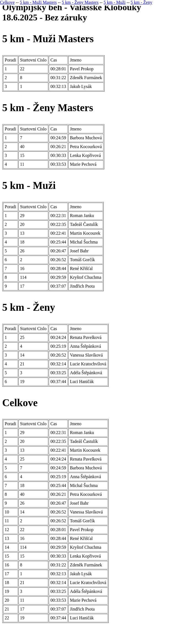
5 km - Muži (115, 2)
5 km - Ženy (141, 2)
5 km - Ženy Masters (80, 2)
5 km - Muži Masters (38, 2)
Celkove (7, 2)
